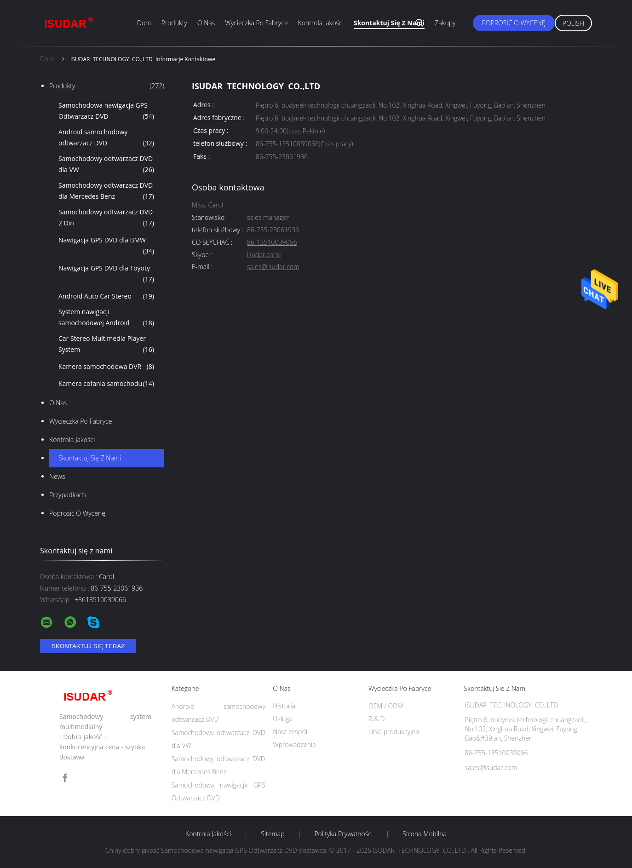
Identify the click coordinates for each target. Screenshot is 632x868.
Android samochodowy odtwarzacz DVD (106, 138)
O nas (206, 22)
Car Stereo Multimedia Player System (106, 344)
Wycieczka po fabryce (256, 22)
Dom (144, 22)
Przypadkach (67, 494)
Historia (284, 705)
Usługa (283, 718)
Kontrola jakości (321, 22)
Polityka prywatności (343, 834)
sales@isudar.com (273, 267)
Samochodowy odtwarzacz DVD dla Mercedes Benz (106, 191)
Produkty (174, 22)
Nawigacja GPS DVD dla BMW (106, 246)
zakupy (445, 22)
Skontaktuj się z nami (389, 22)
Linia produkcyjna (393, 731)
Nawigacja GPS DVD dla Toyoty (106, 274)
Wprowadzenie (294, 744)
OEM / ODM (385, 705)
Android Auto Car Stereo (106, 296)
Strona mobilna (424, 834)
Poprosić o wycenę (514, 22)
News (57, 476)
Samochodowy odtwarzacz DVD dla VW (106, 164)
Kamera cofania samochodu (106, 383)
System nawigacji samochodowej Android (106, 317)
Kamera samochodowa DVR (106, 366)
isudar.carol (264, 255)
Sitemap (272, 834)
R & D (376, 718)
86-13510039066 (272, 243)
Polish (573, 23)
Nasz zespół (290, 731)
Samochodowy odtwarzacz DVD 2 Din (106, 218)
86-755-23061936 (273, 230)
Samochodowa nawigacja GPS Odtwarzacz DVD (106, 111)
